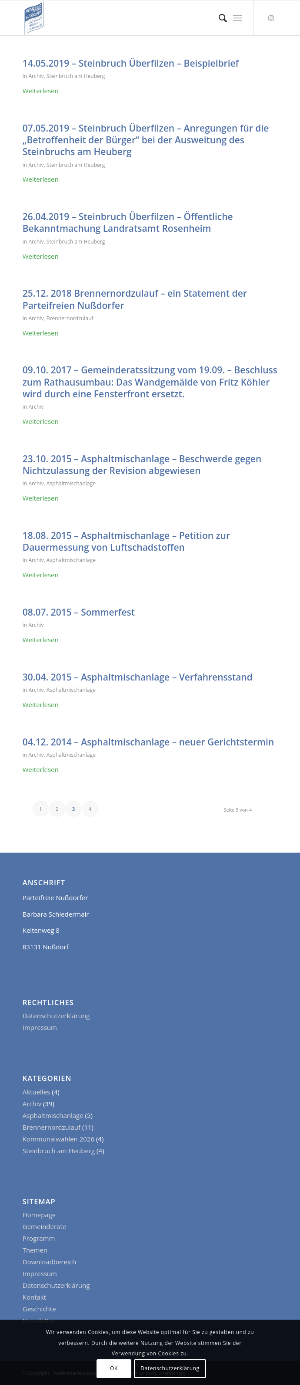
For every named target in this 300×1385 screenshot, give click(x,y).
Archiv (35, 76)
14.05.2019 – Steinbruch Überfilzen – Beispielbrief (131, 63)
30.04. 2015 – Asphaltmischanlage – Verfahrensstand (138, 677)
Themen (35, 1250)
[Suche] (218, 17)
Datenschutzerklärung (56, 1015)
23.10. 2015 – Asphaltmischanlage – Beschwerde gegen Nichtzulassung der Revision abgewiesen (142, 465)
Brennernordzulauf (70, 318)
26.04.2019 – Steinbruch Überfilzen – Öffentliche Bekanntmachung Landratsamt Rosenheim (128, 222)
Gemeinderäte (44, 1226)
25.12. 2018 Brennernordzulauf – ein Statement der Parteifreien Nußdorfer (135, 299)
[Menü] (237, 17)
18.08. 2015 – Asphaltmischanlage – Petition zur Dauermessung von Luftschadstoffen (126, 541)
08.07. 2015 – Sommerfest (79, 612)
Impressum (40, 1027)
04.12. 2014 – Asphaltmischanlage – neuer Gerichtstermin (148, 742)
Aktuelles (36, 1091)
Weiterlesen (41, 90)
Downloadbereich (49, 1261)
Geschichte (39, 1308)
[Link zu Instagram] (270, 18)
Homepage (39, 1214)
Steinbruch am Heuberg (76, 76)
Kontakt (34, 1297)
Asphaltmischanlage (71, 483)
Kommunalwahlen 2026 (58, 1138)
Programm (39, 1238)
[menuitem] (218, 17)
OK (114, 1368)
